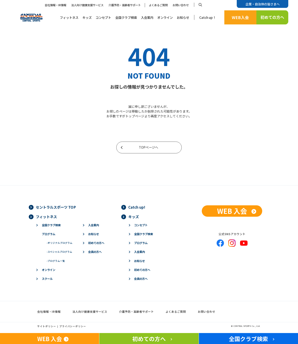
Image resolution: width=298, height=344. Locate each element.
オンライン (165, 17)
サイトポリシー (46, 326)
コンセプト (103, 17)
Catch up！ (207, 17)
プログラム (48, 234)
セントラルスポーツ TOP (56, 207)
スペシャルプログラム (59, 251)
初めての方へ (272, 17)
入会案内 (147, 17)
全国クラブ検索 (126, 17)
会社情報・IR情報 (55, 5)
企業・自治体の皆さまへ (262, 4)
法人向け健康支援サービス (87, 5)
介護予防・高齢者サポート (124, 5)
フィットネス (69, 17)
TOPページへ (148, 147)
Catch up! (136, 207)
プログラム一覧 (56, 260)
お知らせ (183, 17)
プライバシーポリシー (72, 326)
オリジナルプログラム (59, 242)
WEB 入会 (232, 211)
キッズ (87, 17)
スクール (47, 279)
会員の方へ (95, 252)
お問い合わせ (181, 5)
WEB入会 (240, 17)
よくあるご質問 (158, 5)
